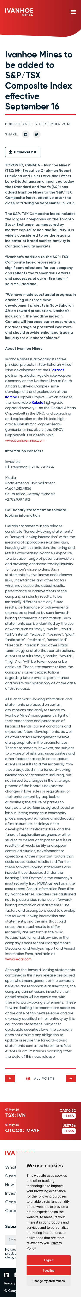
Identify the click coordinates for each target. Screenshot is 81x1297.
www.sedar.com (18, 959)
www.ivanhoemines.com (24, 440)
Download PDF (23, 152)
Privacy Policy (14, 1283)
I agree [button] (48, 1260)
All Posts (40, 1078)
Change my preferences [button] (48, 1281)
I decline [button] (48, 1270)
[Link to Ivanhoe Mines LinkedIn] (6, 1275)
